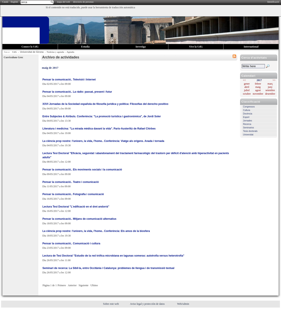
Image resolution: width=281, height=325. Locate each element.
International (251, 46)
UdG (14, 52)
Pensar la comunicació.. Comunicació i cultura (71, 243)
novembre (258, 93)
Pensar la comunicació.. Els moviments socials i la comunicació (82, 169)
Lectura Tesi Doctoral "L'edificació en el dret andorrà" (75, 206)
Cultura (246, 110)
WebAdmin (183, 303)
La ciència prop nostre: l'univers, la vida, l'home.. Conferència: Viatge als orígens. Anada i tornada (103, 141)
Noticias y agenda (55, 52)
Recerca (247, 124)
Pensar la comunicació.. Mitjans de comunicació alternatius (79, 218)
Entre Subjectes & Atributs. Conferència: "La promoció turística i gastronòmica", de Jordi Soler (101, 116)
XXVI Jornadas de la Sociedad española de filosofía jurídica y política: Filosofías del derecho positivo (105, 103)
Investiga (140, 46)
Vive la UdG (196, 46)
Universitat (248, 134)
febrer (258, 83)
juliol (246, 90)
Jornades (247, 120)
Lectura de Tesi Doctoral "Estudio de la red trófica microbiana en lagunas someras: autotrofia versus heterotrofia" (113, 255)
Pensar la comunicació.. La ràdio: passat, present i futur (77, 91)
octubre (247, 93)
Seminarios (248, 127)
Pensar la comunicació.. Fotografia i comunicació (73, 194)
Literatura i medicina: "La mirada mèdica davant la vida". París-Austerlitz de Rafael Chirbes (99, 128)
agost (258, 90)
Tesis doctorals (250, 131)
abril (246, 86)
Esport (246, 117)
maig (258, 86)
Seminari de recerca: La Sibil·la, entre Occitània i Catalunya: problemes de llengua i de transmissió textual (108, 268)
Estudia (85, 46)
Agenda (70, 52)
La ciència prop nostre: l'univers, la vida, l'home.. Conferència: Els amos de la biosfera (96, 231)
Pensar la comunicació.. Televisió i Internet (69, 79)
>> (274, 80)
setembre (270, 90)
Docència (247, 113)
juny (270, 86)
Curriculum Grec (13, 57)
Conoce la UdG (30, 46)
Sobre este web (111, 303)
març (270, 83)
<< (244, 80)
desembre (270, 93)
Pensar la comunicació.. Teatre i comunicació (70, 182)
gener (247, 83)
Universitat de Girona (32, 52)
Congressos (249, 106)
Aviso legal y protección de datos (147, 303)
